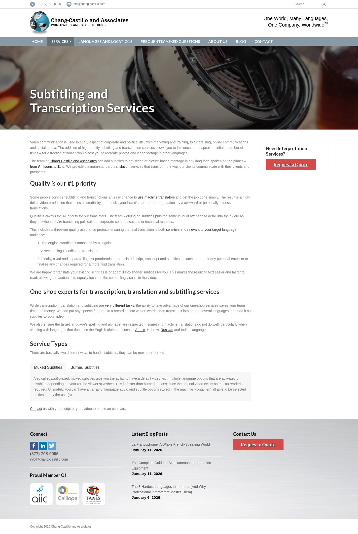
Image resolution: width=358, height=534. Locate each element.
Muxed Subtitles (48, 367)
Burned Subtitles (85, 367)
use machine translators (156, 197)
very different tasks (119, 305)
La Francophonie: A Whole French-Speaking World (171, 444)
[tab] (48, 367)
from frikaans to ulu (47, 166)
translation (121, 166)
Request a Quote (291, 164)
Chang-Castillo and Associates (73, 161)
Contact (36, 409)
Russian (167, 330)
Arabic (140, 330)
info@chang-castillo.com (49, 459)
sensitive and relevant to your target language (201, 230)
